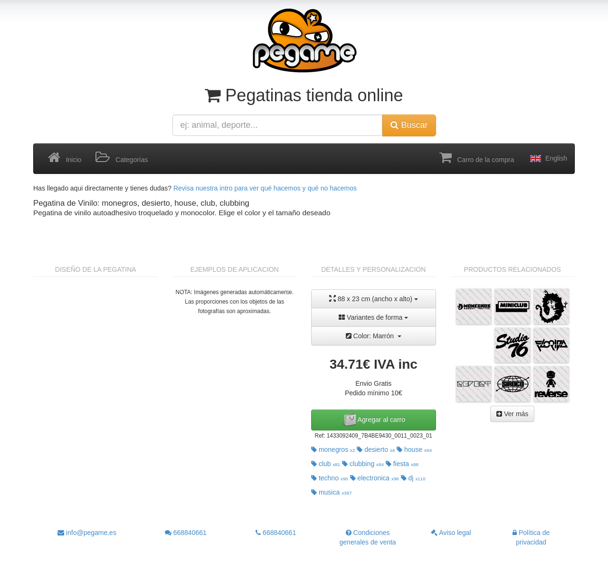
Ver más (512, 414)
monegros (333, 449)
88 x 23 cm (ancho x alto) (373, 299)
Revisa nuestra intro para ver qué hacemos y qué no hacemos (265, 188)
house (414, 449)
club (325, 464)
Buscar (409, 125)
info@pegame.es (86, 532)
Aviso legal (451, 532)
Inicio (64, 157)
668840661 (186, 532)
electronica (374, 478)
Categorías (121, 157)
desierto (376, 449)
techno (329, 478)
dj (413, 478)
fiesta (402, 464)
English (547, 158)
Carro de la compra (476, 157)
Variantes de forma (373, 317)
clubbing (363, 464)
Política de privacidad (531, 537)
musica (331, 492)
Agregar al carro (374, 420)
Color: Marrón (373, 336)
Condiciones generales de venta (368, 537)
